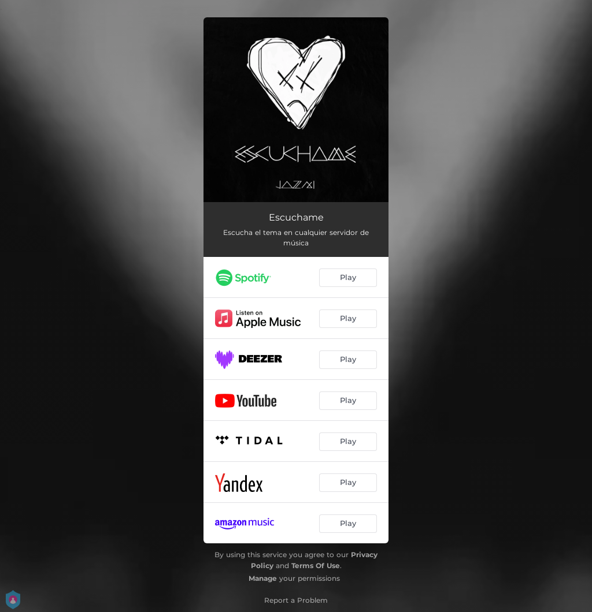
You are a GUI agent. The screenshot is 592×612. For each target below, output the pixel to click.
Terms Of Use (315, 565)
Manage (263, 578)
